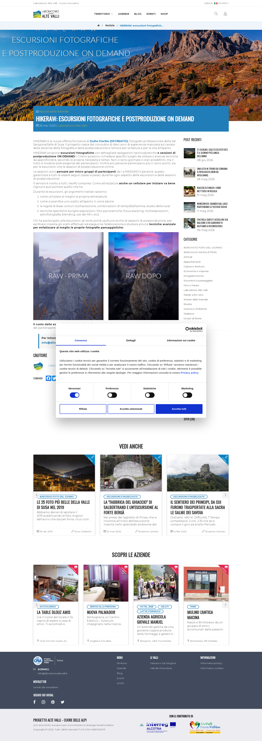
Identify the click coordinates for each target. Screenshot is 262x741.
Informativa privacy (211, 663)
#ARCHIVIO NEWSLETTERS (200, 252)
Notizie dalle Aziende (54, 111)
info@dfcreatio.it (54, 342)
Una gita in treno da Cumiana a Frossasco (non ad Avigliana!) (212, 172)
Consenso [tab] (81, 340)
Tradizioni (189, 313)
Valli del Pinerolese (161, 668)
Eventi (151, 13)
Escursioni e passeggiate (198, 280)
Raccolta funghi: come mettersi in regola (209, 189)
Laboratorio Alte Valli (72, 125)
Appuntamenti (192, 261)
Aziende (123, 13)
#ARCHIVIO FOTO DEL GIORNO (203, 247)
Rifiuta (83, 409)
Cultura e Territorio (194, 266)
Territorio (103, 13)
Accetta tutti (179, 409)
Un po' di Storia (193, 318)
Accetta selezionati (131, 409)
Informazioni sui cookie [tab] (181, 340)
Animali (188, 256)
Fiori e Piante (191, 285)
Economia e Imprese (196, 271)
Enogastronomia (194, 275)
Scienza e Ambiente (195, 308)
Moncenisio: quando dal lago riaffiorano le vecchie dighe (212, 205)
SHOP (164, 13)
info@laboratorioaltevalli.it (52, 673)
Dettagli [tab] (131, 340)
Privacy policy (190, 372)
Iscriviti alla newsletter (45, 687)
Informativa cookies (211, 668)
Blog (138, 13)
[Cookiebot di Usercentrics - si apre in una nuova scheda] (188, 329)
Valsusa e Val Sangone (163, 663)
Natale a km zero (194, 294)
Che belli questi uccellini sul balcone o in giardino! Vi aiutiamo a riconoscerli (212, 223)
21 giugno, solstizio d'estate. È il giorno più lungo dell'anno (212, 153)
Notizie (110, 25)
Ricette (188, 304)
